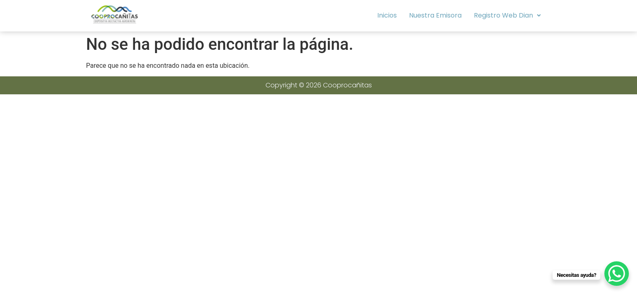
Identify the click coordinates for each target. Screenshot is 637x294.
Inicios (387, 15)
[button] (507, 15)
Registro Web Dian (507, 15)
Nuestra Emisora (435, 15)
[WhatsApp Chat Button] (616, 273)
